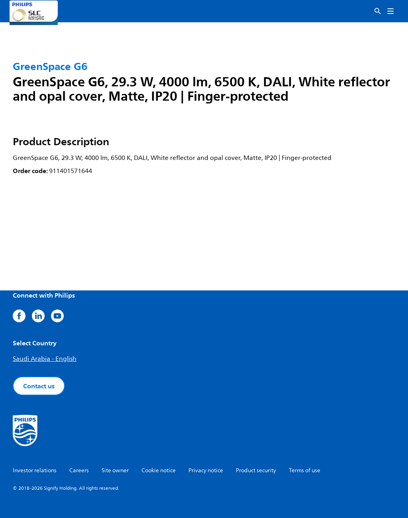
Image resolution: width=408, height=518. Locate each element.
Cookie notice (158, 470)
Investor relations (35, 470)
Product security (256, 470)
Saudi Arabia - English (44, 359)
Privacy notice (205, 470)
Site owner (115, 470)
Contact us (39, 385)
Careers (79, 470)
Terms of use (304, 470)
